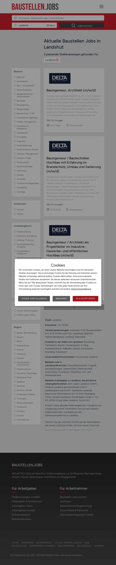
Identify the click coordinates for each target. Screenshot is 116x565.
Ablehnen (61, 298)
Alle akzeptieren (85, 298)
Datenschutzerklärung (81, 289)
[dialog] (58, 282)
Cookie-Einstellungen (34, 298)
